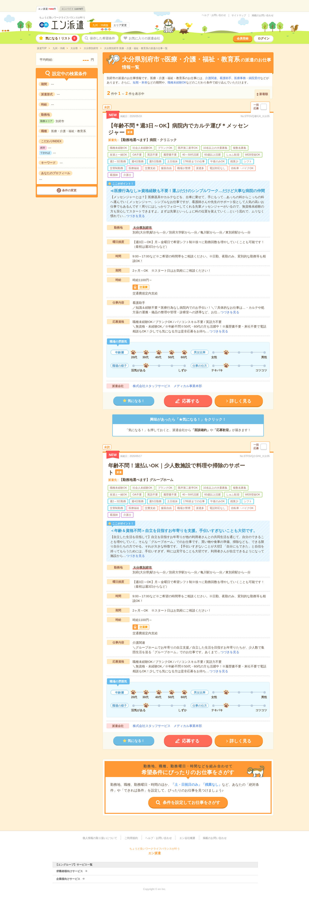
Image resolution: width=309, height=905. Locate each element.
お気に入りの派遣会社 (144, 38)
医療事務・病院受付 (247, 78)
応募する (190, 401)
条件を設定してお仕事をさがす (191, 802)
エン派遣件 (47, 8)
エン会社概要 (187, 838)
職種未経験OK (177, 82)
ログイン (263, 38)
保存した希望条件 (102, 38)
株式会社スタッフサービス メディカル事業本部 (167, 386)
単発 (144, 82)
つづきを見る (135, 216)
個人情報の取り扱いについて (100, 838)
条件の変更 (69, 190)
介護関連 (211, 78)
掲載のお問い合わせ (263, 15)
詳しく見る (240, 401)
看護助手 (225, 78)
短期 (136, 82)
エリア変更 (120, 25)
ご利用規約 (131, 838)
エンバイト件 (72, 8)
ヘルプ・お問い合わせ (214, 15)
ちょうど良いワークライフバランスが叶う (62, 17)
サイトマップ (239, 15)
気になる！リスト (61, 38)
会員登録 (242, 38)
